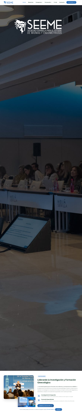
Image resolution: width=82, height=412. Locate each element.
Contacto (61, 2)
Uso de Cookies (51, 409)
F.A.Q (55, 2)
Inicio (24, 2)
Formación (48, 2)
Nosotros (30, 2)
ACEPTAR (58, 409)
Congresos (39, 2)
